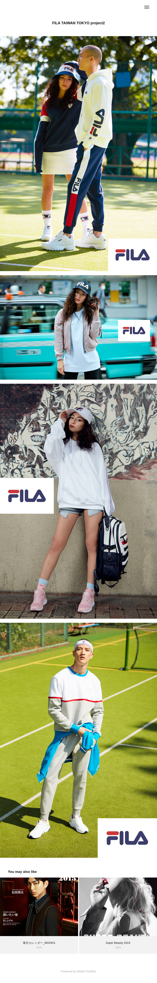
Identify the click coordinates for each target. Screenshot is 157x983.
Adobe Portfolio (86, 971)
